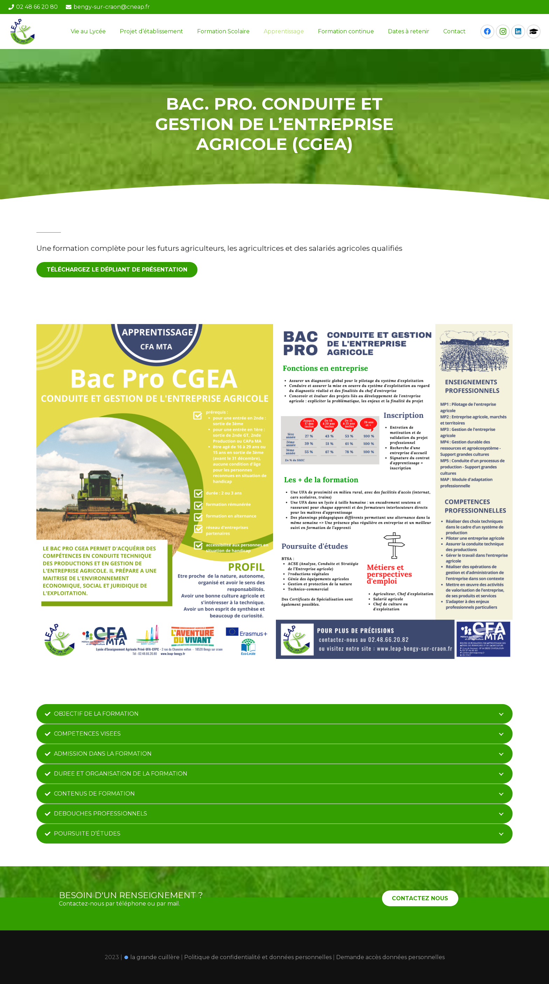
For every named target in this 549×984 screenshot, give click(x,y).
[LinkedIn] (518, 32)
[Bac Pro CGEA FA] (154, 491)
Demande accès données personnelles (390, 957)
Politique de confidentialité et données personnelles (258, 957)
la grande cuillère (152, 957)
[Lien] (23, 31)
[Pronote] (534, 32)
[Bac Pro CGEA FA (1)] (394, 491)
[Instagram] (503, 32)
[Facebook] (487, 32)
